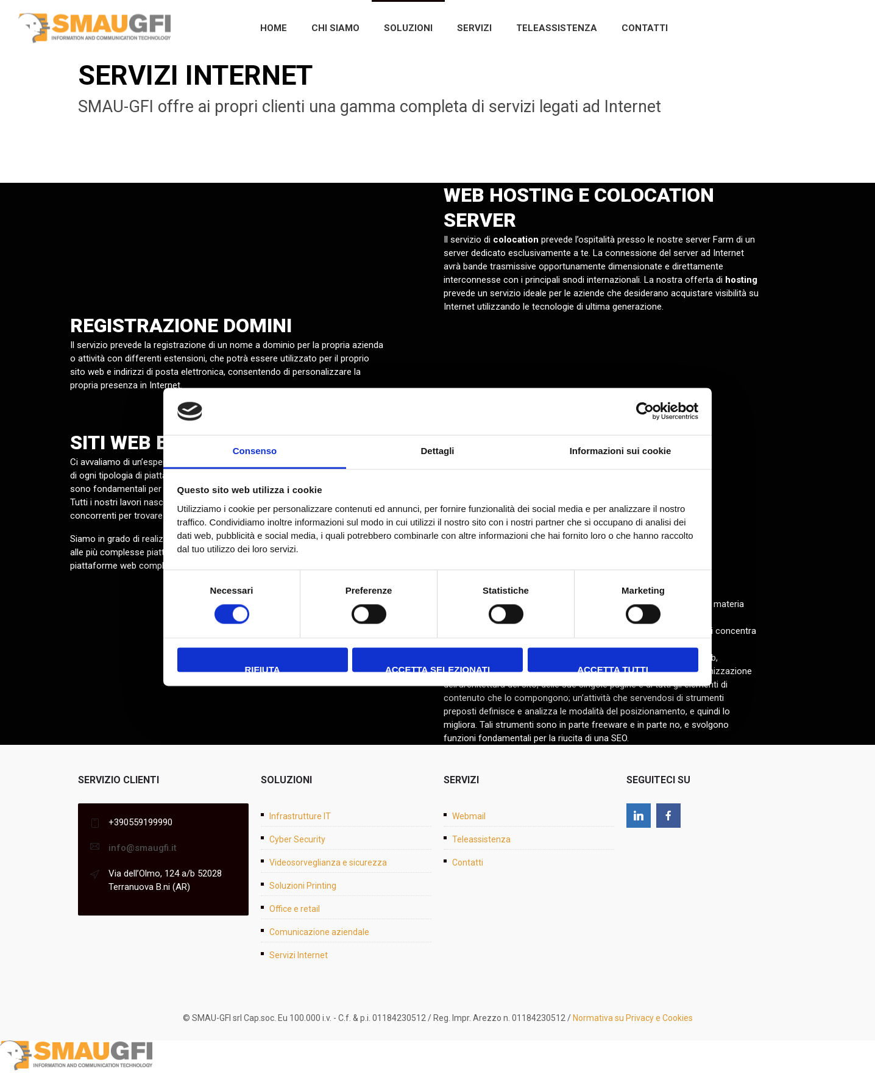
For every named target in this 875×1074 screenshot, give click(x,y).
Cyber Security (297, 839)
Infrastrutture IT (300, 816)
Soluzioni (408, 28)
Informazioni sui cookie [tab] (620, 451)
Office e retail (294, 909)
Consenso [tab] (255, 451)
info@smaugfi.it (142, 847)
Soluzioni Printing (302, 886)
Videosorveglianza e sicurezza (328, 862)
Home (273, 28)
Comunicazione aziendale (319, 932)
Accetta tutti (612, 668)
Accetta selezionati (437, 668)
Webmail (469, 816)
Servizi (474, 28)
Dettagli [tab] (437, 451)
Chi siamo (335, 28)
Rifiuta (262, 668)
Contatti (645, 28)
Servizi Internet (298, 955)
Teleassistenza (556, 28)
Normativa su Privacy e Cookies (633, 1018)
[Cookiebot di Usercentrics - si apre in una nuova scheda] (645, 411)
